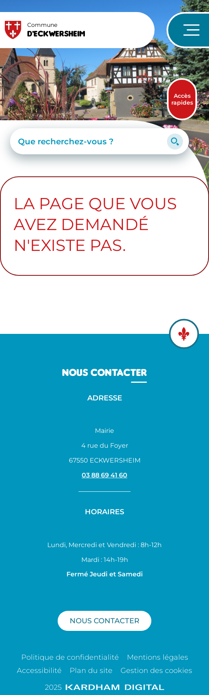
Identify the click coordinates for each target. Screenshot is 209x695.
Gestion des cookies (156, 670)
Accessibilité (39, 670)
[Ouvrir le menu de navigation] (188, 30)
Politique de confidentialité (70, 657)
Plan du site (91, 670)
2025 (104, 687)
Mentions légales (157, 657)
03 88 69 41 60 (104, 475)
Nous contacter (104, 620)
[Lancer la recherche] (175, 141)
